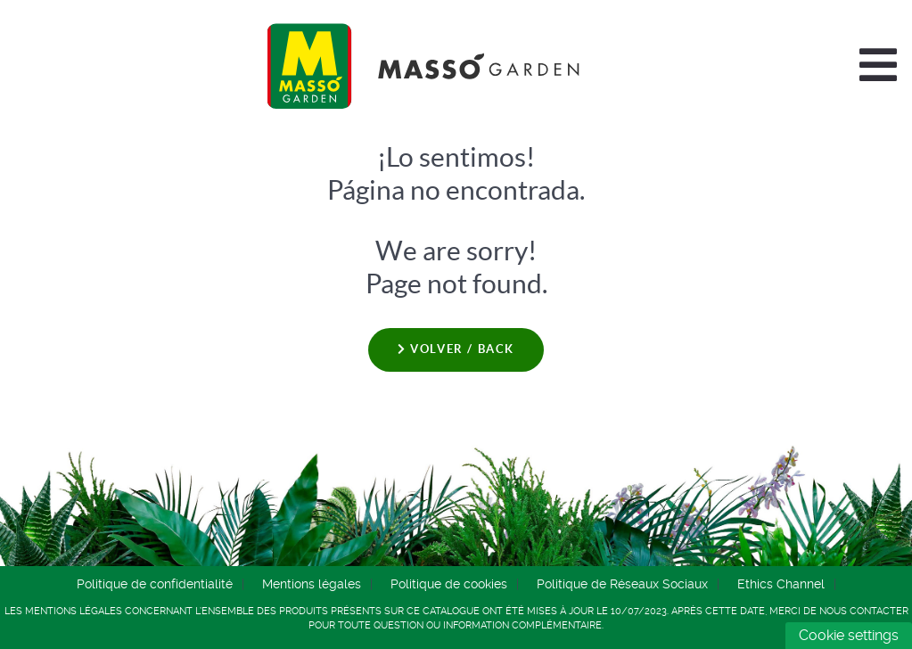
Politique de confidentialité (155, 584)
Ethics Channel (781, 584)
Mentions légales (311, 584)
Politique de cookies (448, 584)
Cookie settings (849, 635)
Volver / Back (456, 349)
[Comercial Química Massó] (423, 66)
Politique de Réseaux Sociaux (622, 584)
